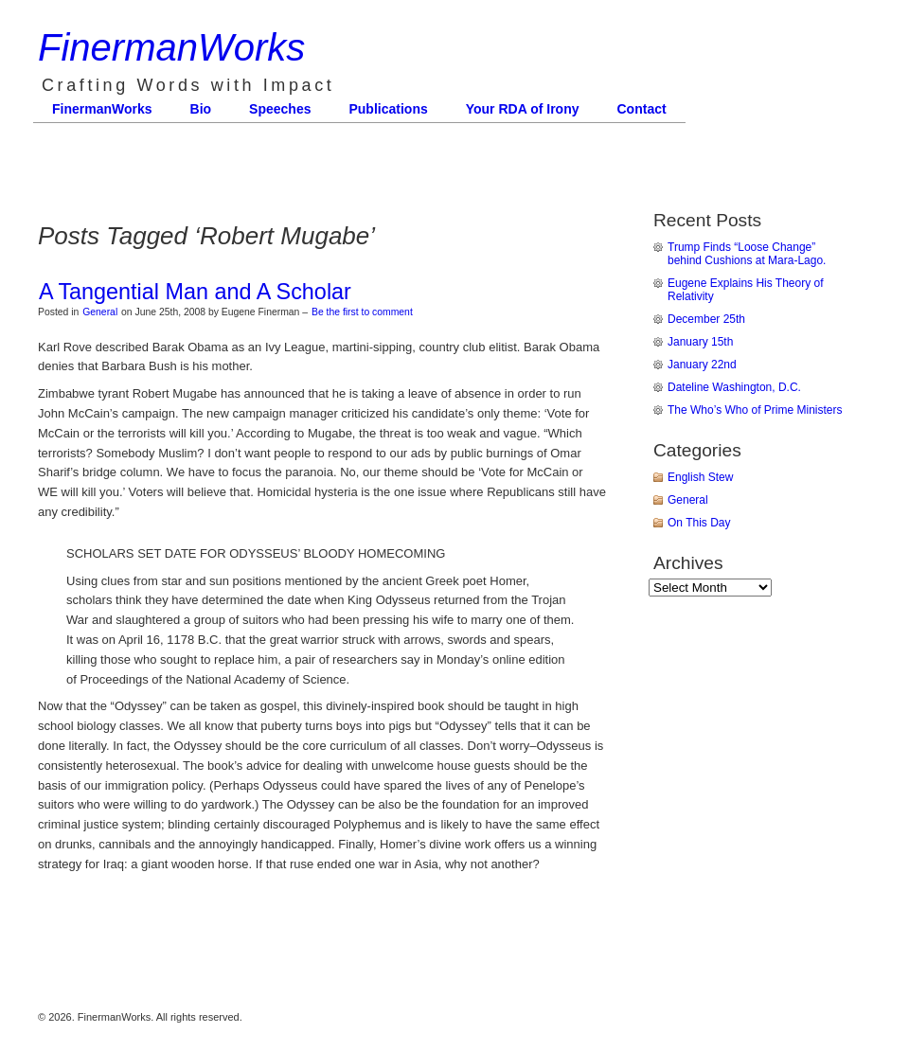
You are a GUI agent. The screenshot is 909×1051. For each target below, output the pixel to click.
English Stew (700, 477)
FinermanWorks (171, 47)
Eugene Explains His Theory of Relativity (746, 289)
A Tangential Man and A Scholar (195, 291)
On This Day (699, 522)
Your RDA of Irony (522, 108)
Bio (201, 108)
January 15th (700, 341)
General (99, 312)
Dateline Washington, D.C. (734, 387)
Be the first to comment (362, 312)
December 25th (706, 319)
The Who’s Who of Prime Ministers (755, 410)
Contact (642, 108)
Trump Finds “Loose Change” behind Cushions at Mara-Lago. (747, 253)
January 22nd (702, 364)
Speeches (280, 108)
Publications (387, 108)
